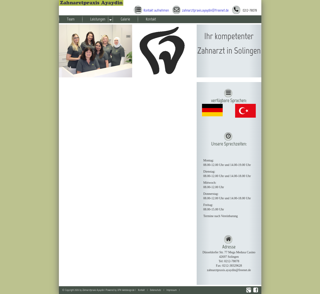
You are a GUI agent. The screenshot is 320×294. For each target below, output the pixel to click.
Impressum (171, 290)
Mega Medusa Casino (241, 252)
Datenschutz (155, 290)
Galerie (125, 19)
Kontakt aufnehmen (156, 10)
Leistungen (97, 19)
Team (70, 19)
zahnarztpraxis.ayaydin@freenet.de (205, 10)
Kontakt (151, 19)
